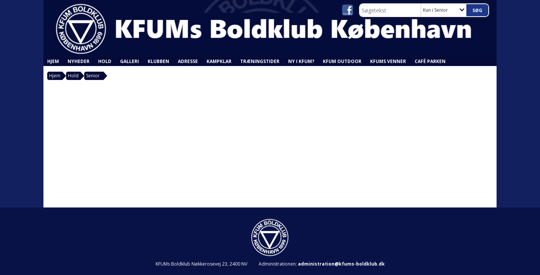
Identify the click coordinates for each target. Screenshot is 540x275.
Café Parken (430, 61)
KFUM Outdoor (342, 61)
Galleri (129, 61)
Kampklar (219, 61)
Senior (93, 75)
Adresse (188, 61)
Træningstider (259, 61)
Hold (104, 61)
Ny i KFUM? (301, 61)
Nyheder (78, 61)
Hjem (53, 61)
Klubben (158, 61)
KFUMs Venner (388, 61)
